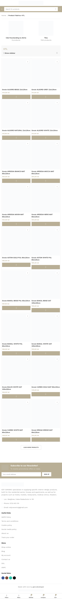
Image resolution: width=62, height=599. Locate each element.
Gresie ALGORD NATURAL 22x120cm (16, 130)
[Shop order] (57, 52)
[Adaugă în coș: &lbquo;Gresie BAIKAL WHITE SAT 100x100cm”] (46, 353)
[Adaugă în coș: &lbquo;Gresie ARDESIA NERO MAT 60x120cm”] (46, 224)
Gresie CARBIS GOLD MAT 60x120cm (46, 387)
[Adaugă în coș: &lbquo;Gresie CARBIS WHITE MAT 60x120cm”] (16, 439)
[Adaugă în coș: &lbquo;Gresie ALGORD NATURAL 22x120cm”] (16, 138)
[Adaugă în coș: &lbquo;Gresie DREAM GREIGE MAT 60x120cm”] (46, 439)
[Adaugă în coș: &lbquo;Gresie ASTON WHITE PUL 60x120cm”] (46, 267)
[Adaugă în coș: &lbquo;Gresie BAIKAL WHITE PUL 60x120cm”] (16, 353)
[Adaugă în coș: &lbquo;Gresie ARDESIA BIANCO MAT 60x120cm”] (16, 181)
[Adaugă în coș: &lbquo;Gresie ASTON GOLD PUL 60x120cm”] (16, 265)
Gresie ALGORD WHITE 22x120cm (45, 130)
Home (4, 15)
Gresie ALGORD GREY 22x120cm (44, 90)
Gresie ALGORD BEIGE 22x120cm (14, 90)
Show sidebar (10, 53)
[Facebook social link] (2, 577)
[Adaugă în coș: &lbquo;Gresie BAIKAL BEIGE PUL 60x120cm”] (16, 308)
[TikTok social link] (14, 577)
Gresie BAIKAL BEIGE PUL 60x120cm (16, 301)
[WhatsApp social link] (10, 577)
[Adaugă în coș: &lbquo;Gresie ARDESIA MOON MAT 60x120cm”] (16, 224)
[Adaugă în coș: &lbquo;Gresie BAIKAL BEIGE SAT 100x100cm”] (46, 310)
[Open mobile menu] (1, 9)
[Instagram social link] (6, 577)
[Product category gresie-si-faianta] (46, 31)
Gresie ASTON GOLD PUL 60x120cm (16, 258)
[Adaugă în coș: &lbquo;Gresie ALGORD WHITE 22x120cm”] (46, 138)
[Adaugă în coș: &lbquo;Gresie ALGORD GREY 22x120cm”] (46, 97)
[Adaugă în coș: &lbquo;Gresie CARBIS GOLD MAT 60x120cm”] (46, 394)
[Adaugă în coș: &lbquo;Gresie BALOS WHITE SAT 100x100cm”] (16, 396)
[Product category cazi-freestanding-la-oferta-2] (16, 31)
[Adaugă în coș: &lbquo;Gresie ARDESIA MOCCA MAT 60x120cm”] (46, 181)
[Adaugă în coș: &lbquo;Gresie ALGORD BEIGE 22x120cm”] (16, 97)
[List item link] (31, 503)
